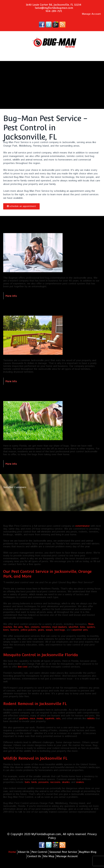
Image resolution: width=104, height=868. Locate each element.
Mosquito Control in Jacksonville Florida (40, 654)
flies (27, 627)
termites (46, 627)
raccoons (55, 782)
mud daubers (59, 627)
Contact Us (34, 856)
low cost (22, 667)
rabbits (91, 718)
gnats (41, 630)
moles (40, 718)
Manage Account (91, 14)
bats (27, 782)
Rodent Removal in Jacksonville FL (35, 703)
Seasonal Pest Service (63, 851)
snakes (80, 782)
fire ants (18, 627)
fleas (91, 624)
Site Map (48, 856)
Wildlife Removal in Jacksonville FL (35, 758)
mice (32, 718)
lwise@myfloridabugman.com (54, 7)
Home (12, 851)
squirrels (49, 718)
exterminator (82, 526)
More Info (11, 295)
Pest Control (39, 851)
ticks (82, 627)
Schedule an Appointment (21, 206)
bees (6, 630)
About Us (23, 851)
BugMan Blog (87, 851)
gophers (23, 718)
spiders (91, 627)
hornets (14, 630)
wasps (49, 630)
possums (44, 782)
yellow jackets (28, 630)
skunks (66, 782)
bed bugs (59, 630)
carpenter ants (79, 630)
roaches (7, 627)
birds (34, 782)
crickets (35, 627)
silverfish (73, 627)
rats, (58, 718)
